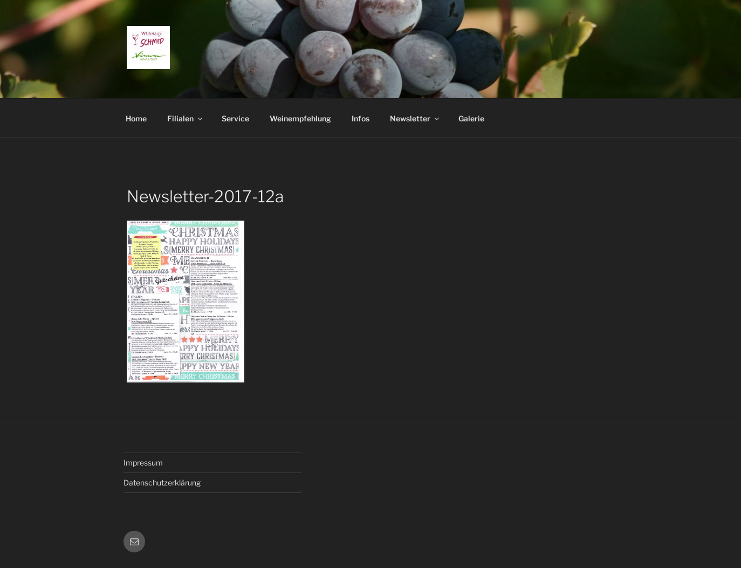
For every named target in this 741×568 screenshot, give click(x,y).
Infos (360, 118)
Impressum (143, 462)
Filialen (185, 118)
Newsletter (415, 118)
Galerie (471, 118)
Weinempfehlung (300, 118)
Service (235, 118)
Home (136, 118)
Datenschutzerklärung (162, 482)
